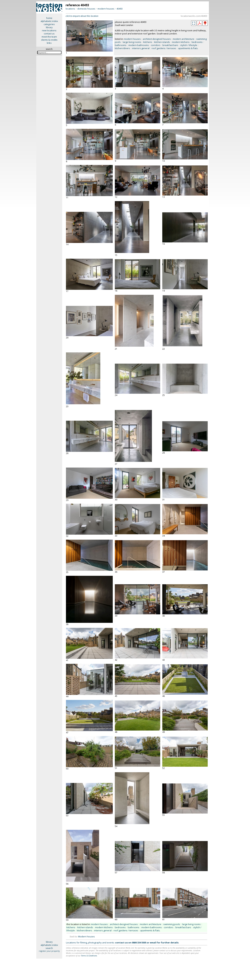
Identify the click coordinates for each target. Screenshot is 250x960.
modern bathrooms (138, 45)
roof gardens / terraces (164, 48)
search (49, 948)
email (153, 942)
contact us (49, 33)
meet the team (49, 36)
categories (49, 24)
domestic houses (86, 8)
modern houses (106, 8)
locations (70, 8)
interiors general (141, 48)
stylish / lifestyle (188, 45)
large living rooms (132, 42)
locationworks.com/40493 (194, 15)
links (49, 42)
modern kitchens (181, 42)
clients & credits (49, 39)
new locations (49, 30)
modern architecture (183, 38)
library (49, 27)
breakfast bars (170, 45)
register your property (49, 951)
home (49, 18)
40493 (120, 8)
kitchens (147, 42)
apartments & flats (188, 48)
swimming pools (171, 924)
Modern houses (86, 936)
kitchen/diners (122, 48)
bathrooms (120, 45)
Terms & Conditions (89, 955)
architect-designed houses (157, 38)
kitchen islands (162, 42)
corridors (155, 45)
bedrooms (197, 42)
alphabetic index (49, 21)
